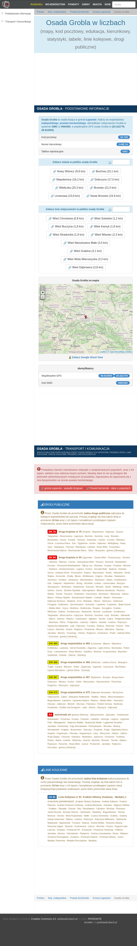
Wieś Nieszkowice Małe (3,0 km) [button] (85, 242)
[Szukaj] (123, 4)
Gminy (86, 4)
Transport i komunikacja (18, 21)
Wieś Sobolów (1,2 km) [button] (106, 218)
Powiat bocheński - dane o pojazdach (108, 487)
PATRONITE (95, 916)
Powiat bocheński (79, 11)
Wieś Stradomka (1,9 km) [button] (66, 234)
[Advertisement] (17, 46)
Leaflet (103, 352)
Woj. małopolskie (56, 11)
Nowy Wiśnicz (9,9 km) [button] (69, 171)
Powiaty (73, 4)
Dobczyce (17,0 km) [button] (104, 179)
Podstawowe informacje (18, 13)
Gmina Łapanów (101, 11)
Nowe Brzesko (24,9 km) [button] (103, 196)
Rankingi (36, 4)
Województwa (55, 4)
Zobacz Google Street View (87, 357)
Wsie (108, 4)
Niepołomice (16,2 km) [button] (68, 179)
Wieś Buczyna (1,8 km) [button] (67, 226)
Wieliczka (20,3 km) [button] (69, 187)
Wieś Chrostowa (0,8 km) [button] (66, 218)
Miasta (97, 4)
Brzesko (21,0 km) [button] (103, 187)
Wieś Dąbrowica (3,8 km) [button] (85, 267)
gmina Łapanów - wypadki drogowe (62, 487)
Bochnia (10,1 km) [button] (105, 171)
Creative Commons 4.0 (43, 916)
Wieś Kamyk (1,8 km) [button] (105, 226)
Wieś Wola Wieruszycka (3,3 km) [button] (85, 259)
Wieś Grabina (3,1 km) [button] (86, 251)
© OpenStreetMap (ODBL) (120, 352)
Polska (40, 11)
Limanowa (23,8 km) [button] (65, 196)
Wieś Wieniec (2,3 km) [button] (106, 234)
